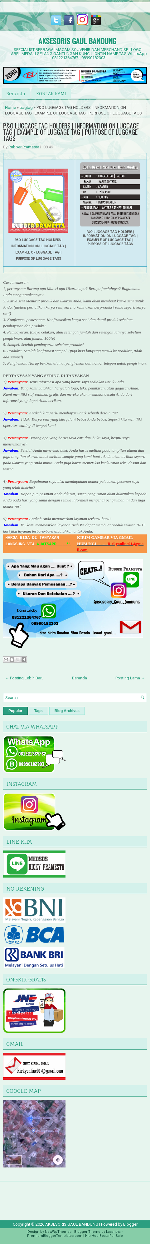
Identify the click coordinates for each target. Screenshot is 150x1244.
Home (10, 107)
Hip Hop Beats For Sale (104, 1236)
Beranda (15, 93)
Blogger (130, 1224)
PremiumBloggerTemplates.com (54, 1236)
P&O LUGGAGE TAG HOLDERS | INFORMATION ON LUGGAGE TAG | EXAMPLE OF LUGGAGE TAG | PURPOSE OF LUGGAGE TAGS (71, 132)
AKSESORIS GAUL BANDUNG (77, 40)
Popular (15, 711)
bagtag (26, 107)
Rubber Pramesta (23, 147)
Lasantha (113, 1232)
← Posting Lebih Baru (24, 678)
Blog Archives (67, 711)
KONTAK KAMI (51, 93)
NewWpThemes (58, 1232)
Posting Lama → (130, 678)
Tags (38, 711)
